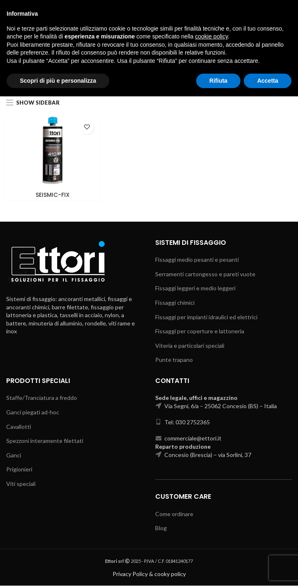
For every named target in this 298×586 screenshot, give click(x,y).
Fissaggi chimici (139, 81)
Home (105, 81)
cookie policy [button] (211, 526)
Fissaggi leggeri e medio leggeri (195, 288)
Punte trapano (174, 360)
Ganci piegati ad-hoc (32, 412)
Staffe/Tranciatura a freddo (41, 398)
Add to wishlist (86, 127)
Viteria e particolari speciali (189, 345)
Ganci (13, 455)
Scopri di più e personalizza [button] (58, 570)
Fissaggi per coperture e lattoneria (199, 331)
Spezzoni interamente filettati (44, 440)
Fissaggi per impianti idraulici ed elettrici (206, 317)
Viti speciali (21, 483)
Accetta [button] (267, 570)
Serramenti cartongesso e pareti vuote (205, 273)
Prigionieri (19, 469)
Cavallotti (18, 426)
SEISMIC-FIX (53, 195)
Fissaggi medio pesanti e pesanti (197, 259)
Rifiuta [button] (218, 570)
